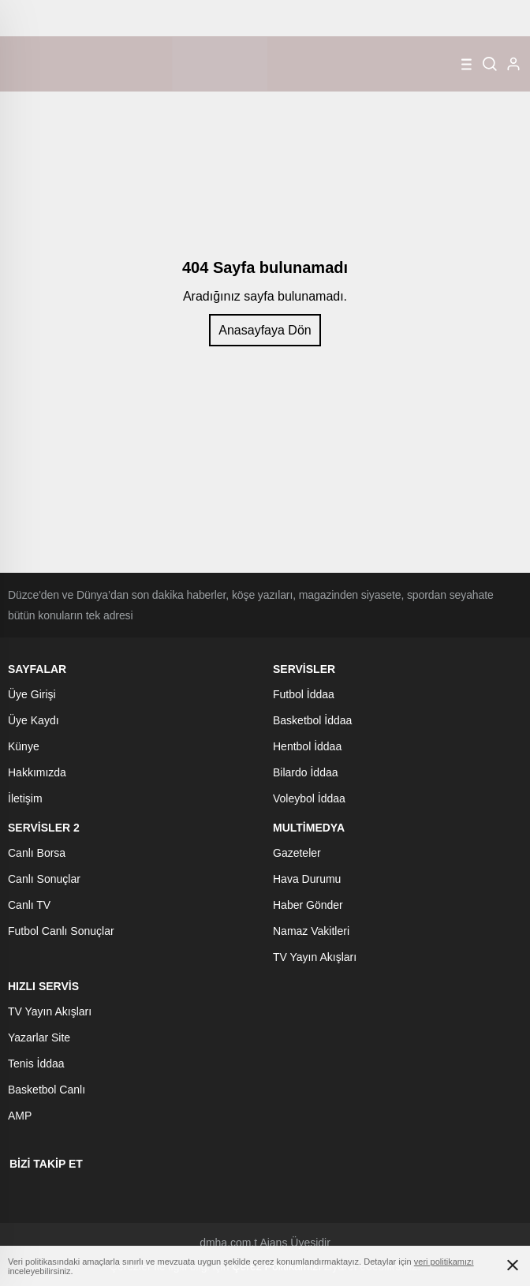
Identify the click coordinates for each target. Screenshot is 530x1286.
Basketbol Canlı (46, 1089)
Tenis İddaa (36, 1063)
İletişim (25, 798)
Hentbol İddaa (307, 746)
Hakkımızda (37, 772)
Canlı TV (29, 905)
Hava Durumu (307, 879)
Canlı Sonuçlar (44, 879)
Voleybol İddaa (309, 798)
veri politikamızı (444, 1261)
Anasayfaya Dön (264, 330)
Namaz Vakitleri (311, 931)
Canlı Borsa (36, 853)
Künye (23, 746)
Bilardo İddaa (305, 772)
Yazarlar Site (39, 1037)
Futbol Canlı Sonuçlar (61, 931)
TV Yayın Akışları (314, 957)
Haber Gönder (308, 905)
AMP (20, 1115)
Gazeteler (297, 853)
